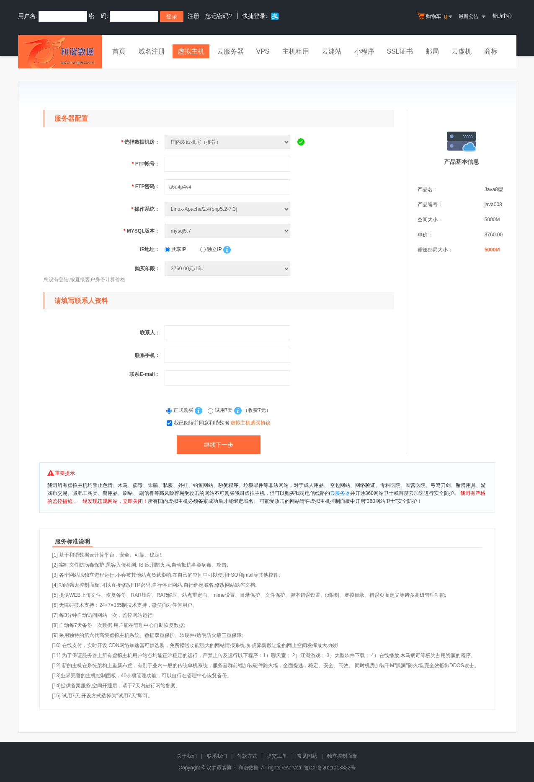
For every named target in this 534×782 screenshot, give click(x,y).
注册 (193, 16)
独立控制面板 (342, 756)
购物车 (435, 17)
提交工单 (277, 756)
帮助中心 (502, 16)
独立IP (211, 249)
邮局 (432, 51)
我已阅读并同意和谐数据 (222, 423)
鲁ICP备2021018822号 (330, 768)
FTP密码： (146, 186)
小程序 (364, 51)
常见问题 (307, 756)
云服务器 (230, 51)
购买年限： (147, 269)
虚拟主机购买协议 (250, 423)
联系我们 (217, 756)
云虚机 (461, 51)
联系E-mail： (144, 374)
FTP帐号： (146, 164)
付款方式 (247, 756)
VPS (263, 51)
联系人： (150, 333)
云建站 (332, 51)
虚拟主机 (191, 51)
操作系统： (145, 209)
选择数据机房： (140, 142)
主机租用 (295, 51)
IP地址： (150, 249)
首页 (119, 51)
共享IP (175, 249)
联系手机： (147, 355)
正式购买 (180, 410)
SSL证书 (400, 51)
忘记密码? (218, 16)
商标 (491, 51)
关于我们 (187, 756)
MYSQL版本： (142, 231)
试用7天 (221, 410)
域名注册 (151, 51)
